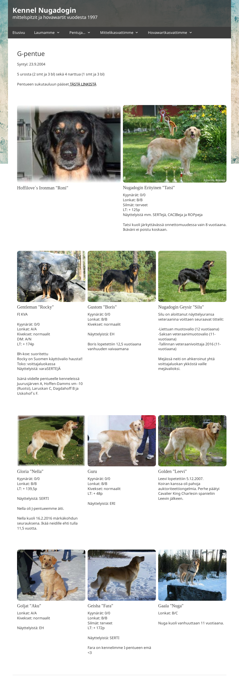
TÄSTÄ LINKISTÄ (82, 84)
